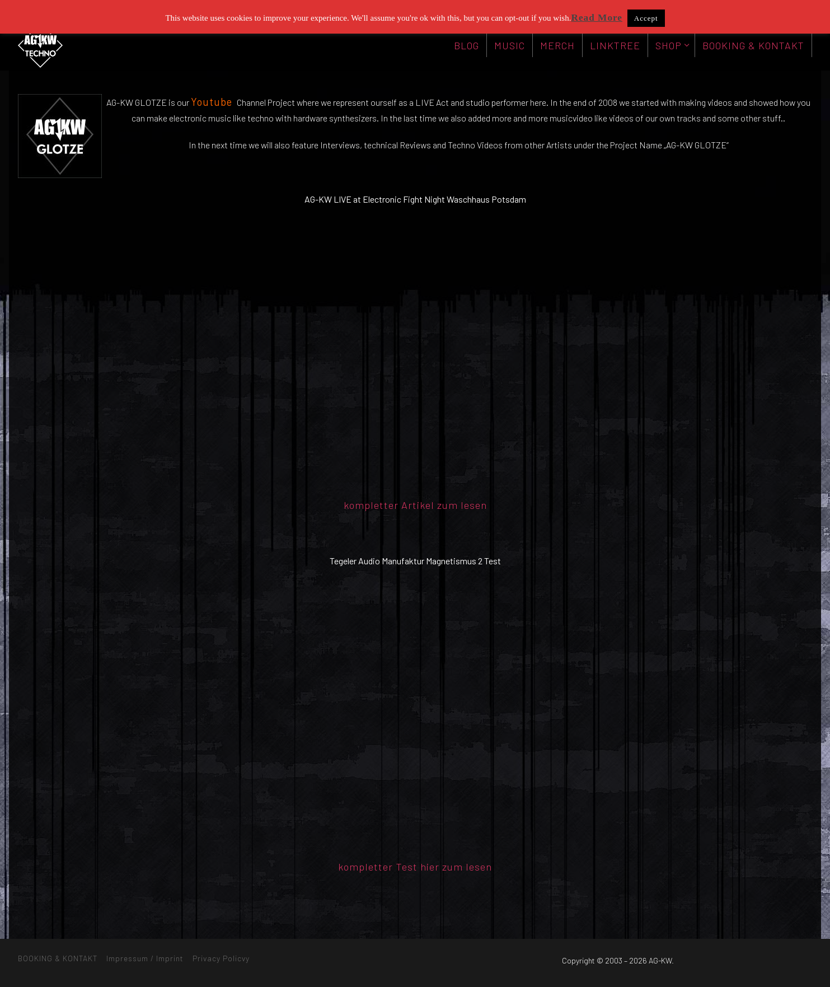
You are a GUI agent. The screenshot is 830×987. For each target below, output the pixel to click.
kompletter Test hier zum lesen (415, 866)
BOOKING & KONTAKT (57, 958)
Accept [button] (646, 18)
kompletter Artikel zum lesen (415, 505)
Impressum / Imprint (145, 958)
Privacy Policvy (221, 958)
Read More (596, 17)
